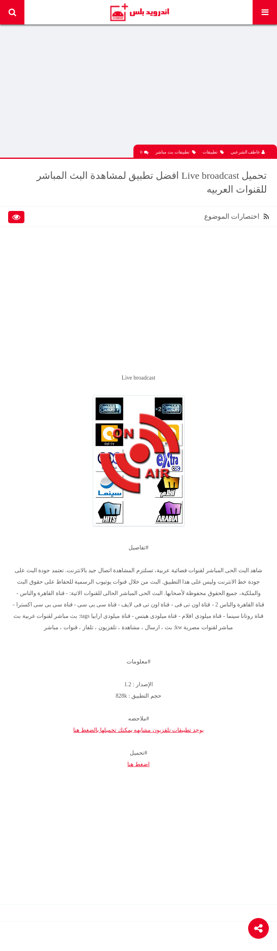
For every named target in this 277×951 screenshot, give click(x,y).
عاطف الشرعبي (248, 151)
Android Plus (139, 12)
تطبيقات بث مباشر (175, 152)
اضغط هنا (138, 764)
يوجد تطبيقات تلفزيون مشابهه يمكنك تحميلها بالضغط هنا (138, 730)
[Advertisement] (138, 88)
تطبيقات (213, 152)
